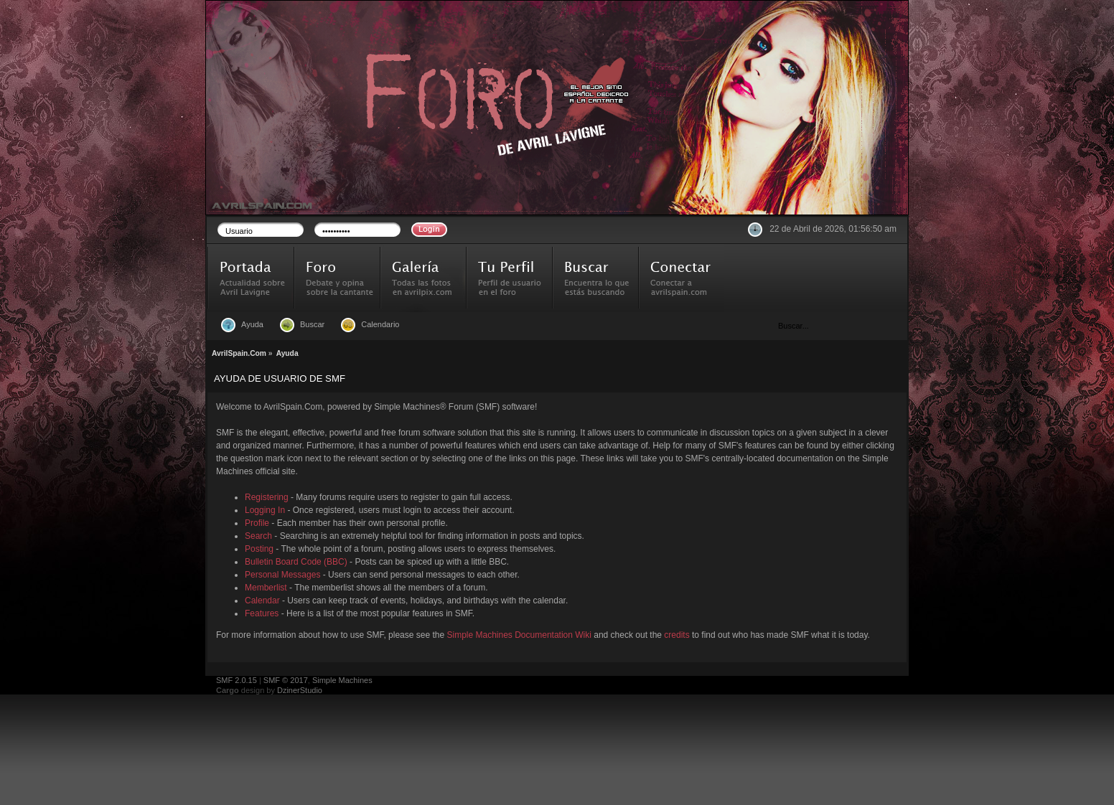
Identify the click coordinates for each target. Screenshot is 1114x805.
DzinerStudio (299, 690)
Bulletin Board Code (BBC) (296, 562)
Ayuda (252, 324)
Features (261, 613)
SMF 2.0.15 (236, 680)
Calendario (380, 324)
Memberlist (266, 588)
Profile (257, 523)
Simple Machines (342, 680)
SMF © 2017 (285, 680)
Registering (267, 497)
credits (676, 635)
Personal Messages (282, 575)
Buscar (312, 324)
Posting (259, 549)
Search (258, 536)
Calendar (262, 600)
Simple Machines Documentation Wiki (519, 635)
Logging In (265, 510)
